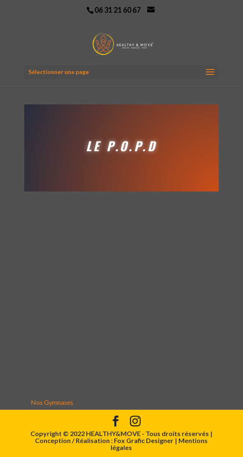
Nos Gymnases (52, 402)
